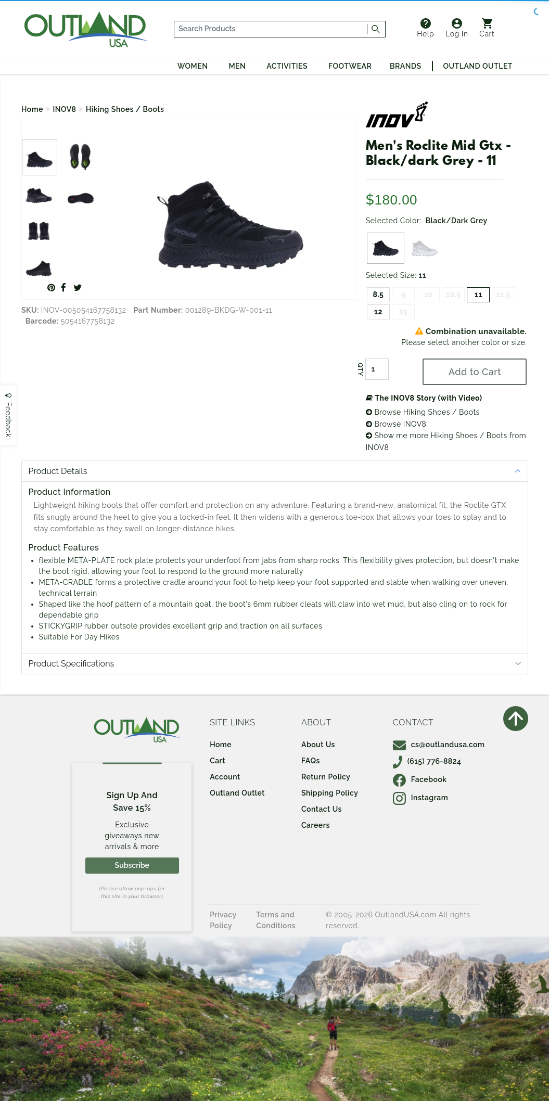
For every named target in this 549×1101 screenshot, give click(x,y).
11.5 (503, 294)
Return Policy (325, 777)
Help (425, 28)
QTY (360, 369)
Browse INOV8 (396, 424)
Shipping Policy (329, 793)
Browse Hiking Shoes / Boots (423, 412)
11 (478, 294)
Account (225, 777)
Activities (287, 66)
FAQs (310, 761)
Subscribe (132, 865)
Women (192, 66)
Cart (486, 28)
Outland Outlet (478, 66)
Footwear (350, 66)
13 (403, 312)
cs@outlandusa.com (439, 744)
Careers (315, 825)
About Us (318, 744)
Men (237, 66)
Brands (405, 66)
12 (378, 312)
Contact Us (321, 809)
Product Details (58, 471)
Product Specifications (71, 664)
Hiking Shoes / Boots (125, 109)
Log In (456, 28)
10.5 (453, 294)
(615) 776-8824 (427, 761)
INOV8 (64, 109)
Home (32, 109)
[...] (271, 29)
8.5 (378, 294)
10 (428, 294)
